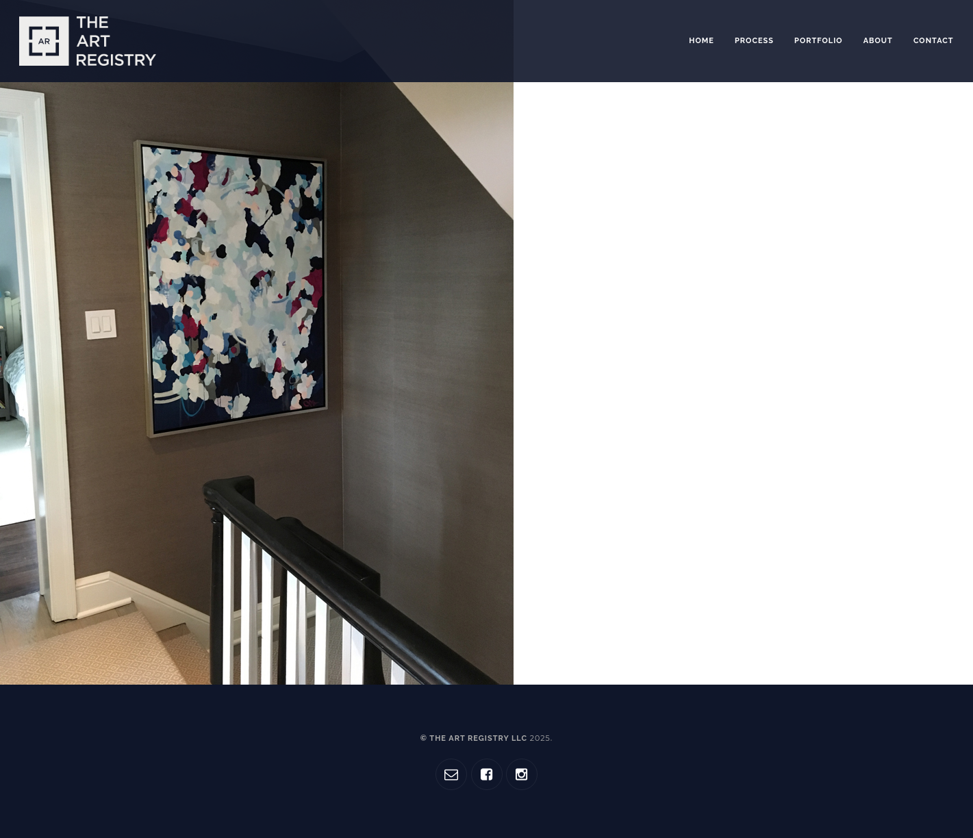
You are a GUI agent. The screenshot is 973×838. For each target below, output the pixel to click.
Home (701, 40)
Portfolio (818, 40)
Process (754, 40)
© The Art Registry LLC (485, 738)
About (878, 40)
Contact (933, 40)
